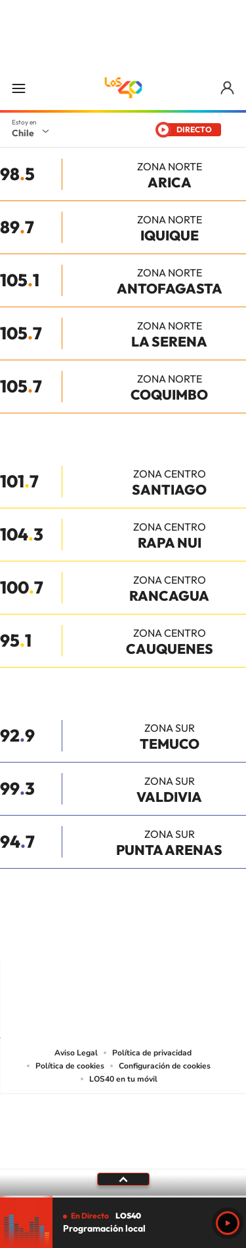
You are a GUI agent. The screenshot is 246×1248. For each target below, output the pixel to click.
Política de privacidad (152, 1053)
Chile (23, 133)
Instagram (70, 933)
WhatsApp (202, 933)
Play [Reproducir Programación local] (227, 1223)
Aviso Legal (76, 1053)
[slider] (123, 1197)
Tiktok (44, 933)
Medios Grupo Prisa (124, 1154)
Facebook (149, 933)
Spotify (175, 933)
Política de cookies (69, 1066)
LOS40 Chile (123, 88)
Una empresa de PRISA (123, 1122)
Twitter (123, 933)
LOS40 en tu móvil (123, 1079)
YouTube (97, 933)
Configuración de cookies (165, 1066)
